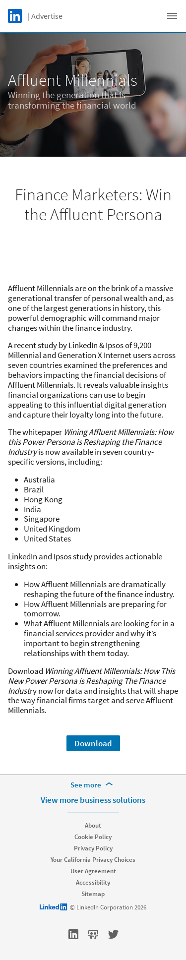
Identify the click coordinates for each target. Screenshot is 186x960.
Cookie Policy (93, 837)
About (93, 825)
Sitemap (93, 894)
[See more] (93, 785)
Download (93, 743)
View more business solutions (93, 799)
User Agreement (93, 871)
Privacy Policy (93, 848)
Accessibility (93, 882)
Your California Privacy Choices (93, 859)
